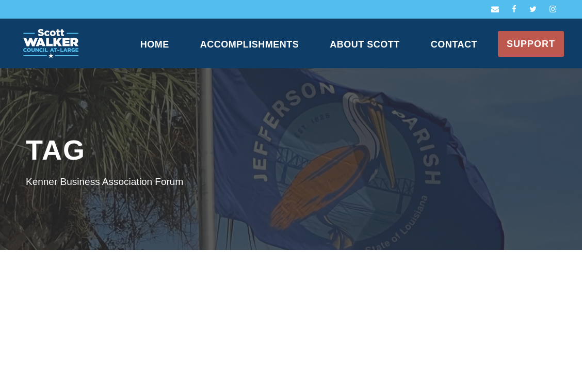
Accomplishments (249, 44)
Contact (454, 44)
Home (154, 44)
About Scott (365, 44)
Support (531, 44)
